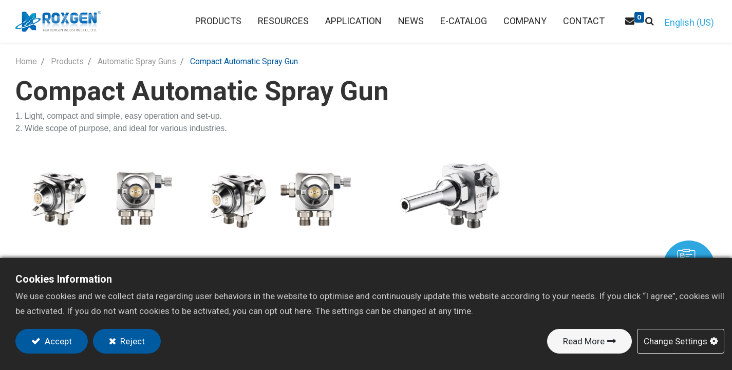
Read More (584, 341)
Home (26, 61)
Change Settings (675, 341)
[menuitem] (283, 21)
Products (67, 61)
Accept (57, 341)
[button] (649, 21)
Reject (131, 341)
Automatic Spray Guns (137, 61)
